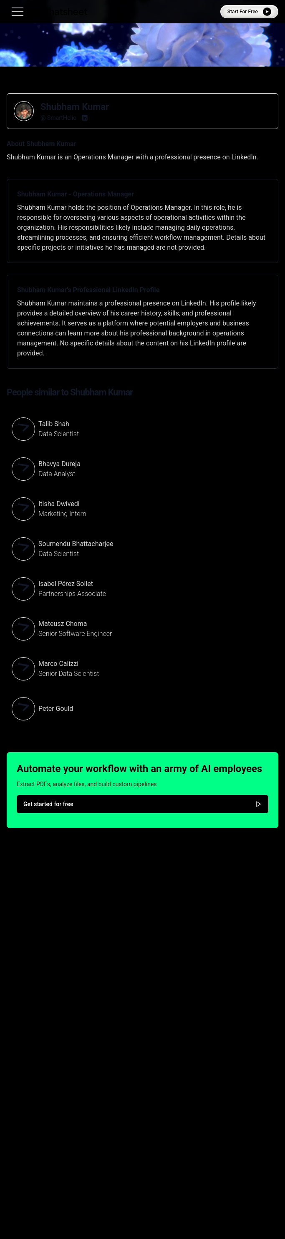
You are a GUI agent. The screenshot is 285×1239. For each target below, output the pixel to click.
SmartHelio (61, 117)
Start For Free (249, 11)
